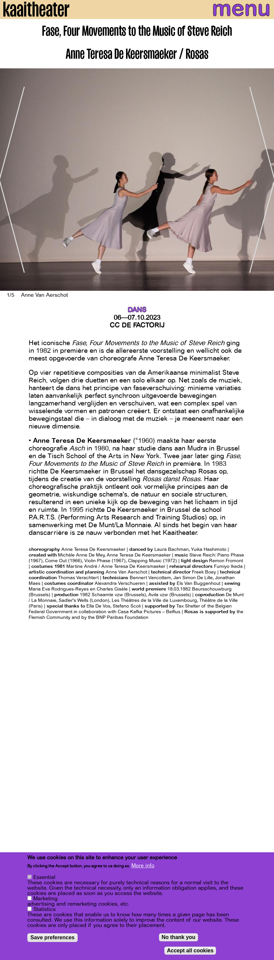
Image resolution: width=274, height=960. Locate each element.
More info (142, 865)
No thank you (178, 937)
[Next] (264, 179)
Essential (44, 877)
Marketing (45, 898)
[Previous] (10, 179)
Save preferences (52, 937)
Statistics (44, 909)
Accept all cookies (190, 950)
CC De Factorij (137, 325)
